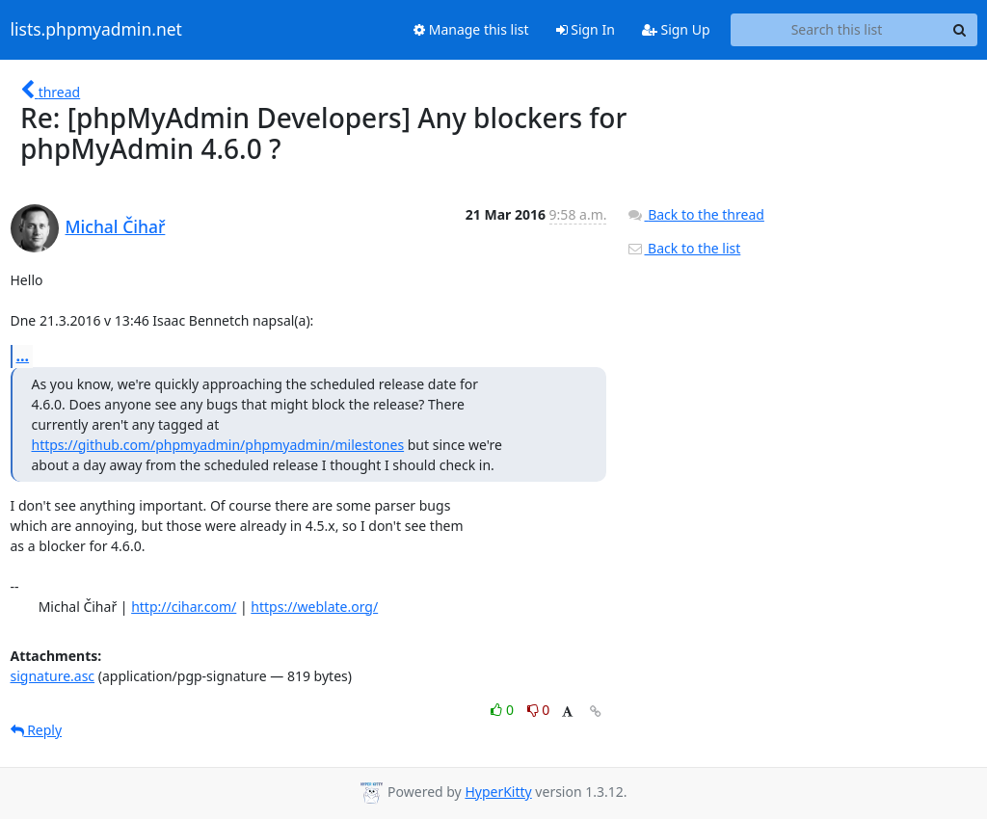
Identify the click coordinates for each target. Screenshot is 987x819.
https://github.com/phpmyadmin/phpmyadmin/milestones (218, 445)
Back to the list (683, 248)
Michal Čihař (116, 226)
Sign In (585, 29)
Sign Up (676, 29)
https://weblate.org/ (314, 606)
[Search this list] (837, 29)
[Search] (960, 29)
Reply (37, 730)
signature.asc (53, 676)
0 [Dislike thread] (538, 709)
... (23, 355)
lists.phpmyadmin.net (96, 29)
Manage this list (471, 29)
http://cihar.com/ (183, 606)
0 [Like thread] (504, 709)
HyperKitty (498, 791)
